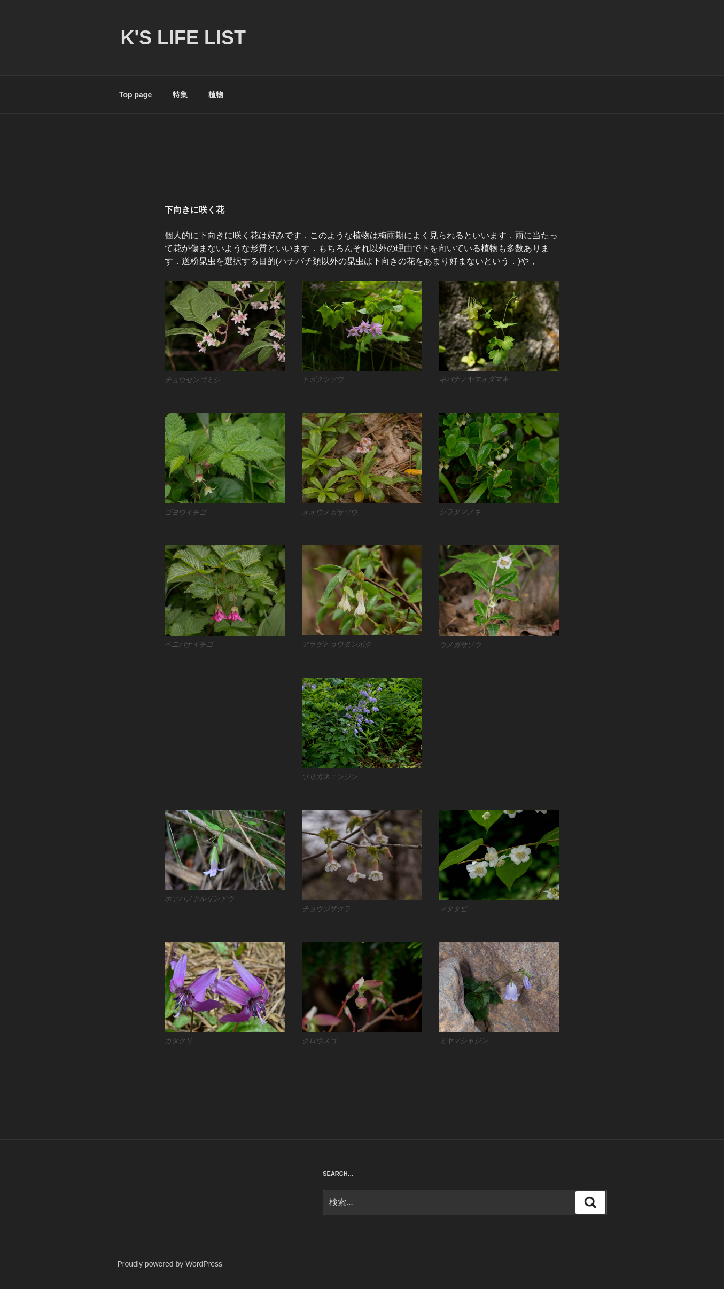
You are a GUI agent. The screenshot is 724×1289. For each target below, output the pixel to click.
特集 (180, 94)
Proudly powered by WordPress (170, 1264)
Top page (135, 94)
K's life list (183, 38)
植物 (215, 94)
